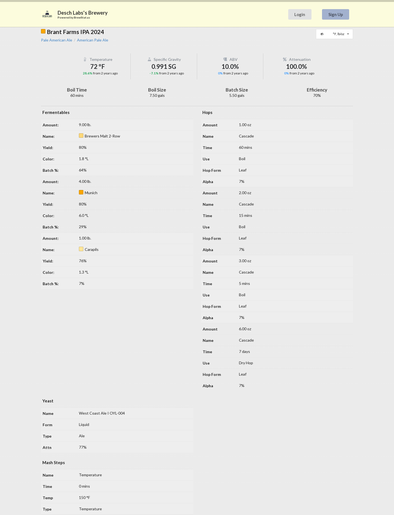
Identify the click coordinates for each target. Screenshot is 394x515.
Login (299, 14)
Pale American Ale (56, 40)
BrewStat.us (82, 17)
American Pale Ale (92, 40)
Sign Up (335, 14)
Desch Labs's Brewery (83, 13)
